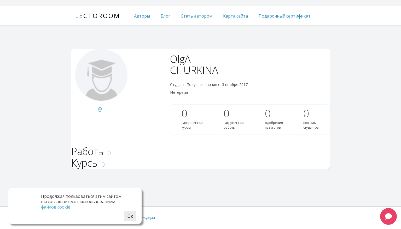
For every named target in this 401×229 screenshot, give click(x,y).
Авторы (142, 16)
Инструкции (145, 218)
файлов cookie (55, 207)
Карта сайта (235, 16)
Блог (165, 16)
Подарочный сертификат (285, 16)
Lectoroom (97, 15)
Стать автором (196, 16)
